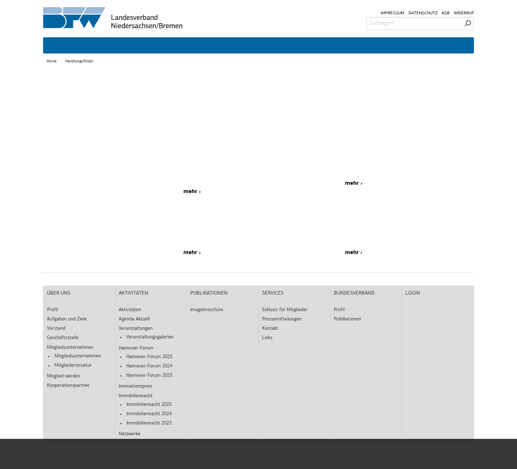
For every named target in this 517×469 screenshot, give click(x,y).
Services (273, 293)
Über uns (58, 293)
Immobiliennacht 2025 (149, 404)
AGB (446, 13)
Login (412, 293)
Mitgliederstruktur (73, 365)
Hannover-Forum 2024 (149, 366)
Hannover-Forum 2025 (149, 357)
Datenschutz (423, 13)
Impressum (392, 13)
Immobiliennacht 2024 (149, 414)
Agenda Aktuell (134, 319)
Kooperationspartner (68, 385)
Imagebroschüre (206, 310)
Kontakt (270, 328)
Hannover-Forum (136, 348)
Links (267, 338)
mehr (190, 191)
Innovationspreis (135, 386)
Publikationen (209, 293)
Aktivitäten (133, 293)
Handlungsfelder (79, 62)
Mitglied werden (63, 376)
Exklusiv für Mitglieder (285, 310)
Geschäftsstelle (63, 338)
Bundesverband (354, 293)
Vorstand (56, 328)
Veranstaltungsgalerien (150, 337)
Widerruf (464, 13)
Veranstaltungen (136, 328)
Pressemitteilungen (282, 319)
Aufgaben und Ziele (67, 319)
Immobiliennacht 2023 (149, 423)
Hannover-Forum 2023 (149, 375)
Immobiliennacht (136, 396)
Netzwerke (129, 434)
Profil (52, 310)
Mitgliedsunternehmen (70, 347)
